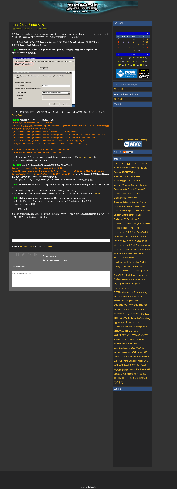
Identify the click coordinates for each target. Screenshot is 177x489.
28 (134, 50)
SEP (121, 65)
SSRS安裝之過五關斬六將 (28, 24)
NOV (136, 65)
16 (143, 45)
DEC (143, 65)
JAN (121, 58)
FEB (128, 58)
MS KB (97, 193)
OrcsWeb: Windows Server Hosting (132, 139)
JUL (136, 61)
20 (129, 48)
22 (139, 48)
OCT (128, 65)
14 (134, 45)
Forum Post (17, 115)
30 (143, 50)
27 (129, 50)
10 (147, 42)
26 (123, 50)
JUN (128, 61)
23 (143, 48)
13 (129, 45)
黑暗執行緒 (118, 89)
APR (143, 58)
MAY (121, 61)
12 (123, 45)
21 (134, 48)
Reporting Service (27, 246)
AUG (143, 61)
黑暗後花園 (118, 99)
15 (139, 45)
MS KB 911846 (85, 157)
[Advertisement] (40, 225)
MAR (136, 58)
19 (123, 48)
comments (47, 246)
